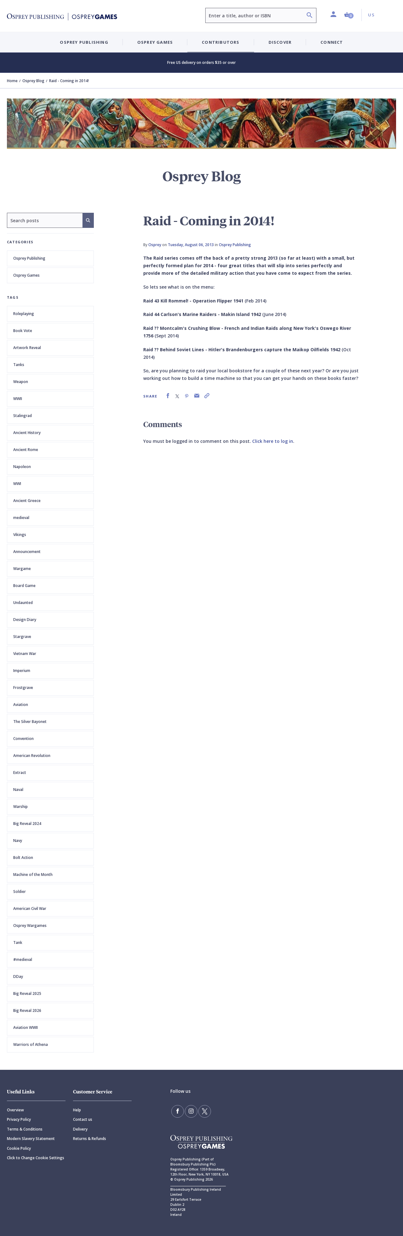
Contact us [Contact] (82, 1119)
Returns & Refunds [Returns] (89, 1138)
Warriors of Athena (30, 1044)
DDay (18, 976)
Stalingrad (22, 415)
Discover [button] (280, 42)
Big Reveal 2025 (27, 993)
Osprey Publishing (29, 258)
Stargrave (22, 636)
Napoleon (22, 466)
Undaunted (23, 602)
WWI (17, 483)
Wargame (22, 568)
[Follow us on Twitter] (204, 1111)
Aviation (20, 704)
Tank (17, 942)
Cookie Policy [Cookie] (19, 1148)
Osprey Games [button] (155, 42)
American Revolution (31, 755)
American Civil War (29, 908)
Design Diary (24, 619)
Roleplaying (23, 313)
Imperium (21, 670)
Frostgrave (23, 687)
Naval (18, 789)
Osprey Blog (33, 80)
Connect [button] (332, 42)
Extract (19, 772)
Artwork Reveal (27, 347)
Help (77, 1110)
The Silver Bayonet (30, 721)
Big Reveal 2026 (27, 1010)
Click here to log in (272, 441)
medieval (21, 517)
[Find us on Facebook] (177, 1111)
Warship (20, 806)
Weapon (20, 381)
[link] (167, 396)
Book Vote (22, 330)
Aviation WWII (25, 1027)
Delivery (80, 1129)
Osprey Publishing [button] (84, 42)
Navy (17, 840)
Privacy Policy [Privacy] (19, 1119)
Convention (23, 738)
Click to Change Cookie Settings (35, 1157)
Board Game (24, 585)
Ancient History (27, 432)
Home (12, 80)
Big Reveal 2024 (27, 823)
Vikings (19, 534)
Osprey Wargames (30, 925)
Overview (15, 1110)
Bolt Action (23, 857)
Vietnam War (24, 653)
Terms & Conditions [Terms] (25, 1129)
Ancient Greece (27, 500)
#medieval (22, 959)
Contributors (220, 42)
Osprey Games (26, 275)
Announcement (27, 551)
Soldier (19, 891)
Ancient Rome (25, 449)
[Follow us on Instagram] (191, 1111)
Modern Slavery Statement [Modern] (31, 1138)
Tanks (18, 364)
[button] (348, 15)
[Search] (309, 16)
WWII (17, 398)
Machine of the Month (33, 874)
